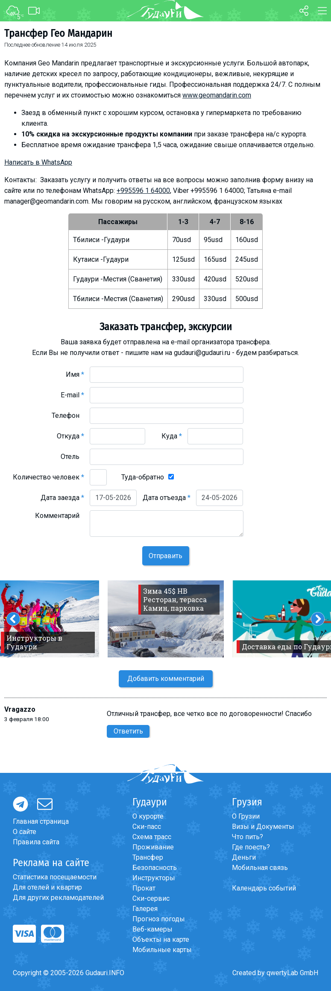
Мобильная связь (260, 868)
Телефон (68, 415)
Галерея (145, 909)
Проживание (153, 847)
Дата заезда (62, 498)
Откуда (70, 436)
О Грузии (246, 816)
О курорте (148, 816)
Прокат (143, 888)
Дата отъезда (166, 498)
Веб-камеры (152, 929)
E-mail (72, 395)
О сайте (24, 832)
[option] (165, 618)
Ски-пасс (146, 826)
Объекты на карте (160, 939)
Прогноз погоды (158, 919)
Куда (171, 436)
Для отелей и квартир (47, 887)
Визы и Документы (263, 826)
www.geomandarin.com (216, 95)
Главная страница (41, 821)
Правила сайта (36, 842)
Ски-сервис (151, 898)
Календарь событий (264, 888)
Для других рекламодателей (58, 897)
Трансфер (147, 857)
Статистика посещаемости (55, 877)
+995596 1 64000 (143, 190)
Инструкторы (153, 878)
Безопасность (154, 868)
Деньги (244, 857)
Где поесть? (251, 847)
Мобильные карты (162, 950)
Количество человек (48, 477)
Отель (72, 457)
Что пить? (247, 837)
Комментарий (59, 516)
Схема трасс (151, 837)
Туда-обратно (142, 477)
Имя (75, 374)
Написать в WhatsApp (38, 162)
